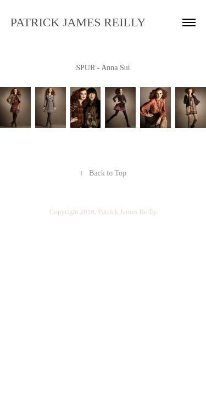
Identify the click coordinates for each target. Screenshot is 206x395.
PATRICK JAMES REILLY (78, 22)
